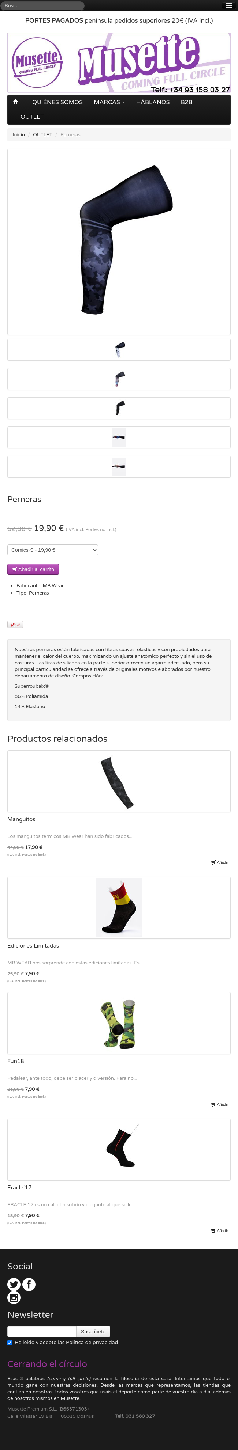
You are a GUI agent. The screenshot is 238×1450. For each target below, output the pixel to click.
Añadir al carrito (33, 569)
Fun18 (15, 1061)
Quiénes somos (57, 102)
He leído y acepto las (62, 1342)
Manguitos (21, 819)
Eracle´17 (19, 1187)
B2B (187, 102)
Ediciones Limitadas (33, 945)
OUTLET (32, 117)
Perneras (39, 593)
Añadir (219, 862)
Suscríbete (93, 1332)
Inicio (19, 135)
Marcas (109, 102)
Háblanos (153, 102)
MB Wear (53, 586)
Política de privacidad (92, 1342)
